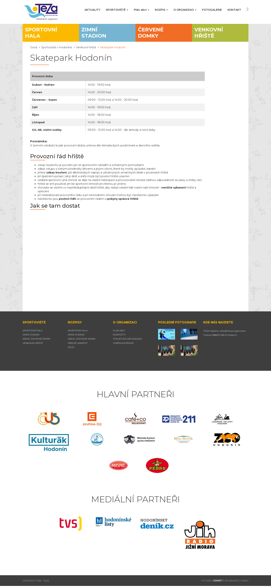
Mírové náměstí (77, 345)
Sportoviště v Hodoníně (56, 49)
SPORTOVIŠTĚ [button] (117, 9)
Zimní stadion (31, 336)
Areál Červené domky (36, 340)
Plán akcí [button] (141, 9)
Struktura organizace (127, 340)
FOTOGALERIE (212, 9)
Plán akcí (119, 332)
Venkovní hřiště (33, 345)
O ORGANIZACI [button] (185, 9)
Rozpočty (119, 336)
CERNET (218, 582)
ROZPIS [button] (161, 9)
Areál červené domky (82, 340)
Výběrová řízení (123, 345)
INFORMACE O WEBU (236, 582)
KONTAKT (234, 9)
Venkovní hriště (86, 49)
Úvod (33, 49)
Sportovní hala (32, 332)
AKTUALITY (92, 9)
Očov (71, 349)
